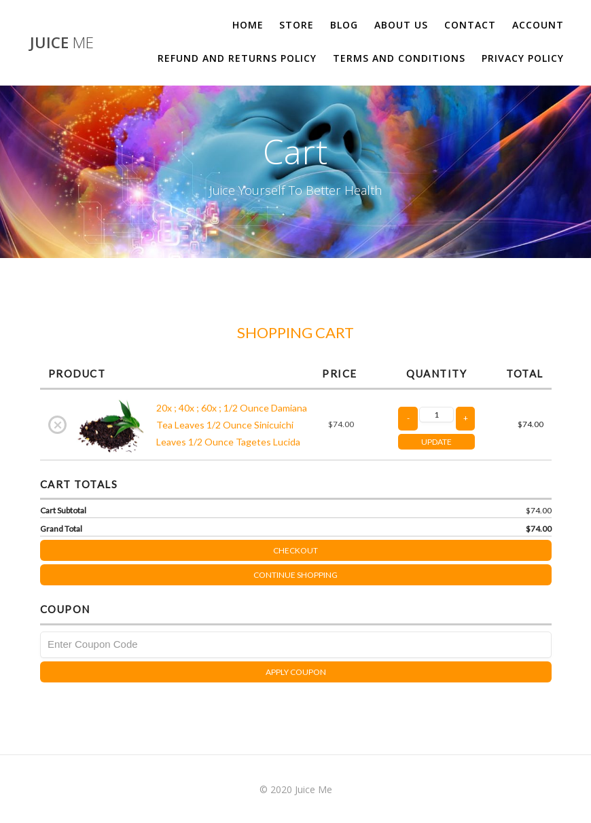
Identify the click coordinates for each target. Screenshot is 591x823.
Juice (62, 42)
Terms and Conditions (399, 58)
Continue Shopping (295, 575)
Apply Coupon (296, 672)
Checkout (412, 547)
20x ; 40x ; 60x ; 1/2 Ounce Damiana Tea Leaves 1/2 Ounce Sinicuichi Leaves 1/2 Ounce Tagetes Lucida (231, 424)
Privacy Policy (523, 58)
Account (538, 24)
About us (401, 24)
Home (248, 24)
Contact (470, 24)
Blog (344, 24)
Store (296, 24)
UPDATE (436, 442)
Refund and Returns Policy (237, 58)
